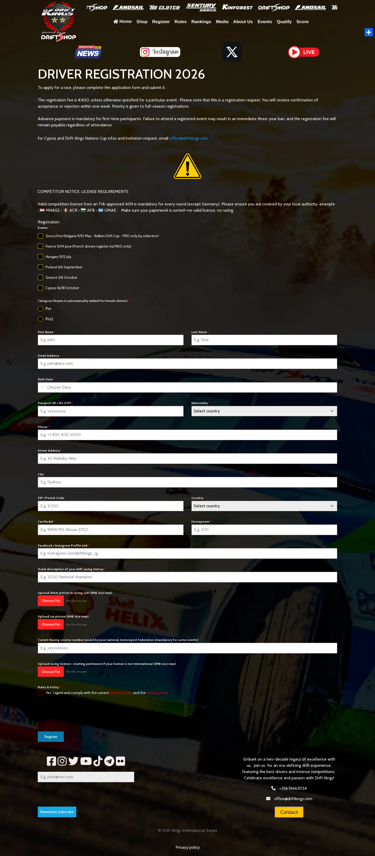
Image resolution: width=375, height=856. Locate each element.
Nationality (200, 403)
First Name (46, 332)
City (42, 474)
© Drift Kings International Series (187, 830)
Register (51, 736)
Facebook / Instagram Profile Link (64, 545)
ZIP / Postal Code (52, 498)
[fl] (120, 761)
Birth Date (46, 379)
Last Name (200, 332)
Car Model (46, 521)
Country (198, 498)
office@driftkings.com (189, 138)
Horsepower (201, 521)
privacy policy (157, 692)
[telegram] (109, 761)
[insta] (62, 761)
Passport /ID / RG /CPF (55, 403)
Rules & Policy (49, 687)
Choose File (51, 600)
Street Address (50, 450)
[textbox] (259, 411)
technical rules (121, 692)
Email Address (49, 356)
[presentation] (77, 713)
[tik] (98, 761)
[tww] (73, 761)
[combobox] (264, 411)
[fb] (51, 761)
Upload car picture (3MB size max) (63, 616)
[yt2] (86, 761)
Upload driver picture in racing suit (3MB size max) (75, 593)
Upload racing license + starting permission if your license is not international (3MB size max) (107, 664)
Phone (43, 427)
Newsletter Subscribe (57, 811)
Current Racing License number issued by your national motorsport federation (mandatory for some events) (118, 640)
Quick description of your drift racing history (71, 569)
